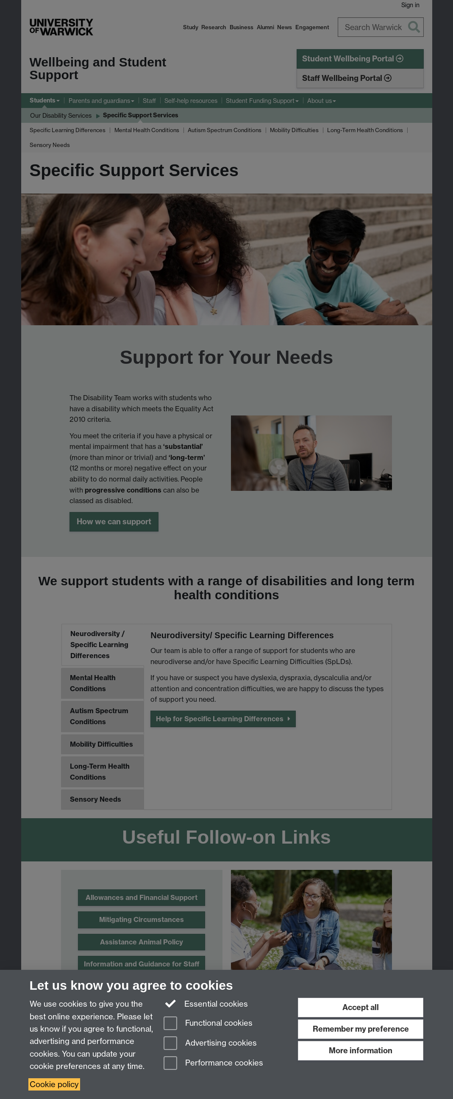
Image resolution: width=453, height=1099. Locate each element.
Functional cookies (208, 1024)
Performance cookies (213, 1063)
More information (360, 1050)
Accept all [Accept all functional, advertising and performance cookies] (360, 1007)
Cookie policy (54, 1084)
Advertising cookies (210, 1044)
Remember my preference (361, 1029)
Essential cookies (206, 1003)
